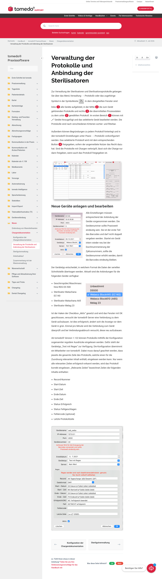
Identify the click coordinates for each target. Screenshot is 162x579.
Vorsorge (13, 178)
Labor (12, 172)
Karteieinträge (15, 106)
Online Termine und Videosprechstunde (99, 1)
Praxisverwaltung (16, 83)
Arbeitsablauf (18, 256)
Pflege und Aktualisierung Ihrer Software (22, 275)
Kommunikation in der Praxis (21, 142)
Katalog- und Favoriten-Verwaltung (19, 118)
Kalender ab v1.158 (17, 161)
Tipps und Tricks (16, 282)
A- (137, 57)
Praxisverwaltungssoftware (124, 1)
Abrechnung (14, 125)
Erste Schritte (69, 16)
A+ (147, 57)
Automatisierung (16, 184)
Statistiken (14, 200)
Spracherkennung (17, 195)
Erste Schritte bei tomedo (20, 78)
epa (107, 33)
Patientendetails (16, 94)
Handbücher (101, 15)
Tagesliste (14, 89)
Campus (139, 1)
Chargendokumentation (21, 233)
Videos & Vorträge (85, 16)
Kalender (13, 156)
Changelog (14, 288)
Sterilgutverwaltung (20, 252)
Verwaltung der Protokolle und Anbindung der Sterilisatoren (25, 245)
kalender (80, 33)
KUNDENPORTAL (145, 8)
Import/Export (15, 206)
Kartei (12, 100)
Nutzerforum (149, 1)
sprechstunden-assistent (95, 33)
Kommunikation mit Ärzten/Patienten (17, 148)
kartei (73, 33)
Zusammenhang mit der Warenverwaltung (22, 262)
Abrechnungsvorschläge (19, 131)
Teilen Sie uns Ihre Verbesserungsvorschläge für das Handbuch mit (64, 565)
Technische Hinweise (144, 16)
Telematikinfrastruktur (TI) (20, 212)
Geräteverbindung (17, 217)
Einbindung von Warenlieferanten (24, 228)
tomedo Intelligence (17, 189)
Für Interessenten (126, 16)
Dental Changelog (17, 293)
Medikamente (15, 167)
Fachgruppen (15, 136)
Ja (112, 563)
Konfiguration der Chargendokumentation (22, 238)
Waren (12, 223)
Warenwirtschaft (16, 268)
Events (113, 16)
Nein (119, 563)
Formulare (14, 111)
